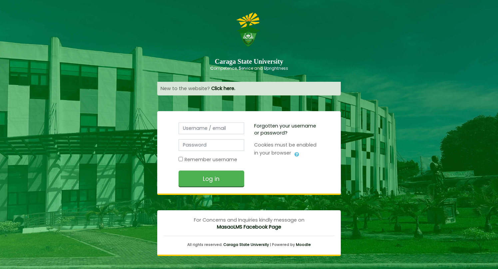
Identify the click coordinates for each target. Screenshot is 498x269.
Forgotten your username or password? (285, 129)
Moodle (303, 244)
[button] (296, 153)
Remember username (211, 159)
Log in (211, 179)
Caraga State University (246, 244)
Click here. (223, 88)
